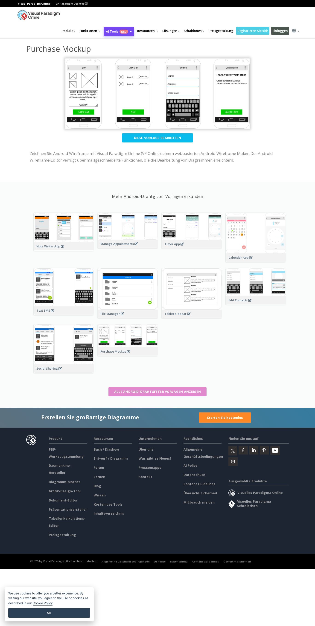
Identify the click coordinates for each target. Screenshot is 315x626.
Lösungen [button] (171, 31)
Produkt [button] (68, 31)
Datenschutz (194, 474)
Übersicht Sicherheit (200, 493)
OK (49, 612)
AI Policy (190, 465)
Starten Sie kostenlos (225, 417)
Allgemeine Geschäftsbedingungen (126, 561)
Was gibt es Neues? (155, 458)
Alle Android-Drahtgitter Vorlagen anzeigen (157, 391)
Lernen (99, 477)
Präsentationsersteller (68, 509)
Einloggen (280, 31)
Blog (97, 486)
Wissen (100, 495)
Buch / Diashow (106, 449)
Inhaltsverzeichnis (109, 513)
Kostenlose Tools (108, 504)
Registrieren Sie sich (252, 31)
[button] (90, 31)
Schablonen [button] (194, 31)
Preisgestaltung (221, 31)
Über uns (146, 449)
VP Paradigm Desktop (72, 3)
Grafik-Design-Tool (65, 491)
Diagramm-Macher (64, 482)
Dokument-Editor (63, 500)
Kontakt (145, 477)
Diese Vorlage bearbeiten (157, 138)
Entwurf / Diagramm (111, 458)
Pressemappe (150, 467)
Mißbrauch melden (199, 502)
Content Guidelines (199, 484)
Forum (99, 467)
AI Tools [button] (119, 31)
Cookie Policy (42, 603)
